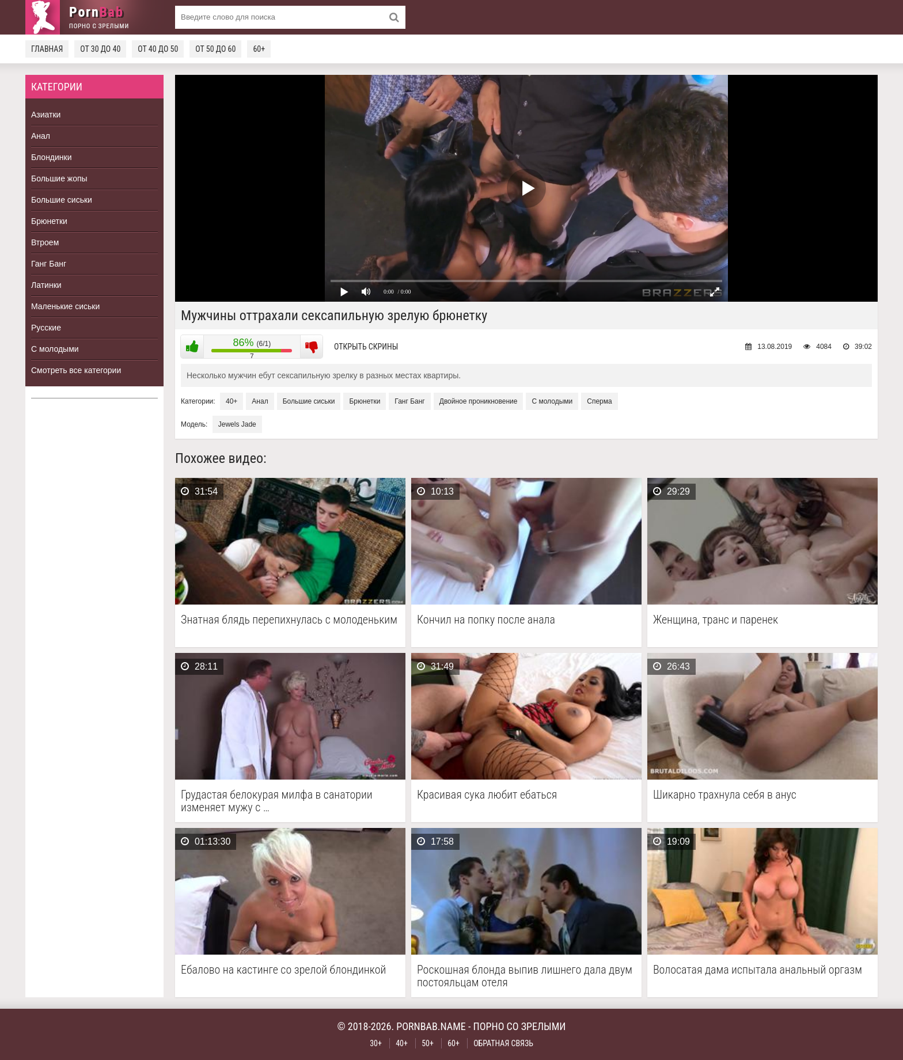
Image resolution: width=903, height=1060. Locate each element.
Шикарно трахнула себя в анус (724, 794)
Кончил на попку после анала (486, 619)
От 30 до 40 (100, 49)
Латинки (46, 285)
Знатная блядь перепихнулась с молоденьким (289, 619)
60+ (259, 49)
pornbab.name (431, 1026)
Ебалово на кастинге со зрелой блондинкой (283, 970)
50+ (428, 1043)
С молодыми (55, 349)
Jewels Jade (237, 424)
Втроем (45, 242)
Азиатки (45, 114)
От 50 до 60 (215, 49)
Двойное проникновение (478, 401)
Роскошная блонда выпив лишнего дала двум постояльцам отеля (524, 976)
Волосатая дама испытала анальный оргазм (757, 970)
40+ (231, 401)
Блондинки (51, 157)
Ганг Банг (48, 263)
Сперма (599, 401)
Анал (40, 135)
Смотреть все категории (76, 370)
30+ (376, 1043)
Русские (46, 327)
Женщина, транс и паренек (715, 619)
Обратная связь (503, 1043)
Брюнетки (49, 221)
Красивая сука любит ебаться (487, 794)
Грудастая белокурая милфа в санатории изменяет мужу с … (277, 801)
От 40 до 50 (158, 49)
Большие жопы (59, 178)
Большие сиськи (61, 199)
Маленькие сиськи (65, 306)
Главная (47, 49)
